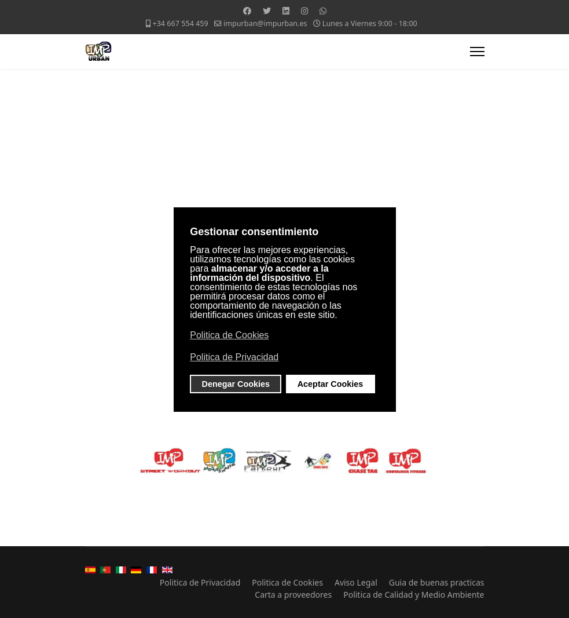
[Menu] (477, 51)
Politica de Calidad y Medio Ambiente (413, 594)
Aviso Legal (356, 582)
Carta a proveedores (293, 594)
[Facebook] (247, 10)
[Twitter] (267, 10)
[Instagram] (304, 10)
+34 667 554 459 (180, 23)
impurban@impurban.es (265, 23)
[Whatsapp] (323, 10)
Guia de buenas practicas (436, 582)
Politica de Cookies (287, 582)
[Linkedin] (285, 10)
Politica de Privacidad (200, 582)
